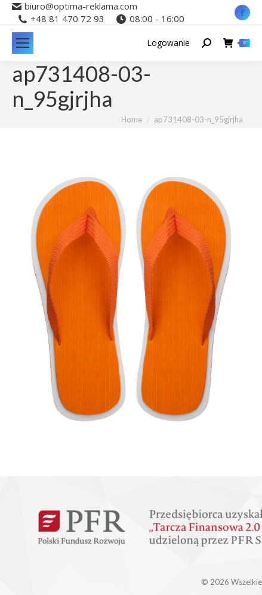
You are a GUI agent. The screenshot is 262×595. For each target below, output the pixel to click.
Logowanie (168, 43)
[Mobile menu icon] (22, 43)
